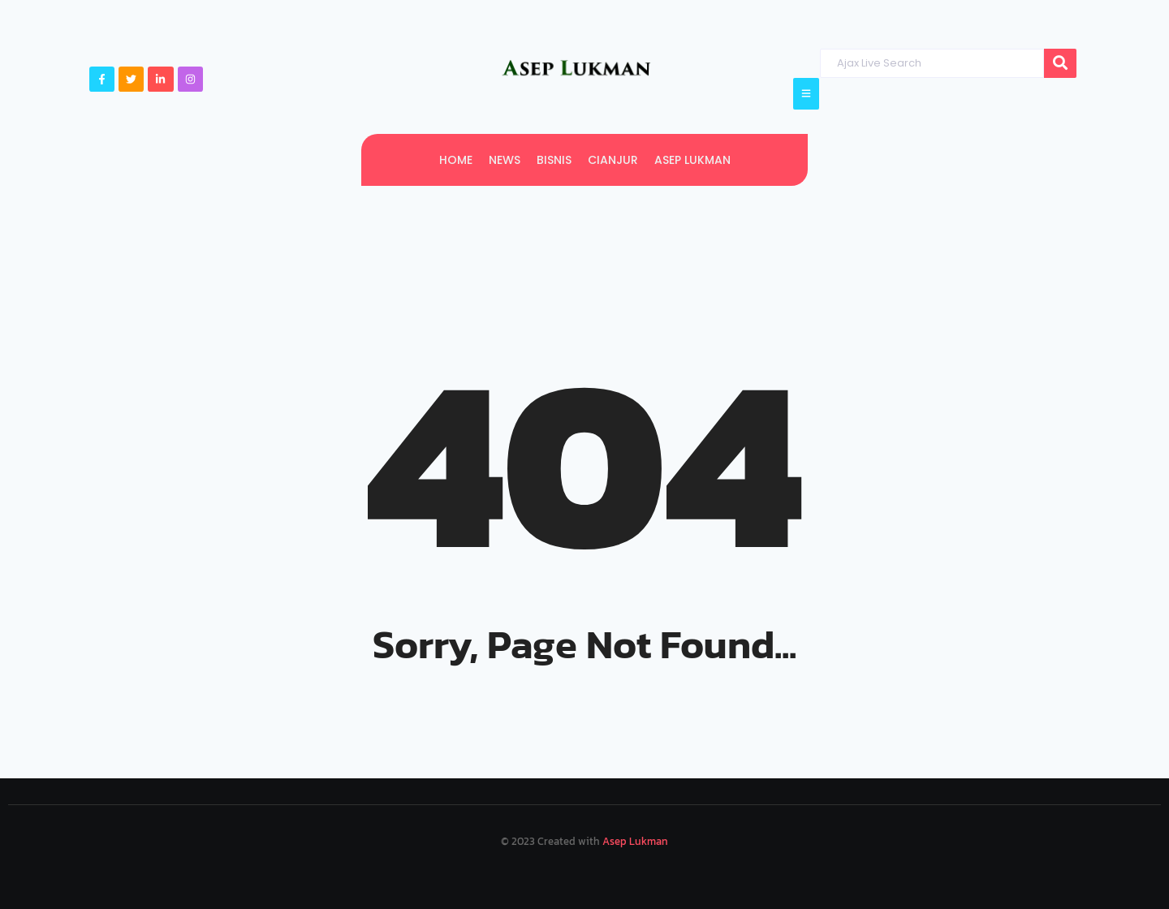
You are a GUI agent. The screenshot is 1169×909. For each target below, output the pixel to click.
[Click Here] (806, 94)
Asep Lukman (635, 841)
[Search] (931, 63)
